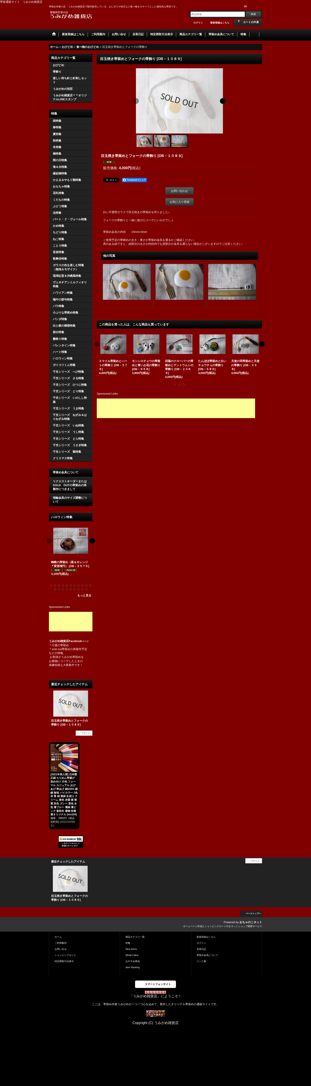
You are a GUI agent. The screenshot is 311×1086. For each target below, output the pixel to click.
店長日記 (201, 949)
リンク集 (201, 961)
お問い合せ (61, 949)
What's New (131, 955)
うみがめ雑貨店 (59, 641)
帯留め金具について (65, 472)
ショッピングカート (65, 955)
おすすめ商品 (132, 961)
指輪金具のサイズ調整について (70, 499)
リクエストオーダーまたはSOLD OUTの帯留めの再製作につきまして (70, 485)
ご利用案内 (61, 943)
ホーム (58, 937)
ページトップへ (253, 913)
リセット (85, 733)
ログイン (198, 22)
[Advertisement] (70, 621)
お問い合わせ (179, 191)
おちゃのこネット (250, 922)
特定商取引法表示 (64, 961)
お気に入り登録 (179, 202)
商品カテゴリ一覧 (135, 937)
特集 (127, 943)
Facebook (79, 641)
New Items (131, 949)
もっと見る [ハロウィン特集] (84, 595)
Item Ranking (132, 967)
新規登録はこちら (219, 22)
